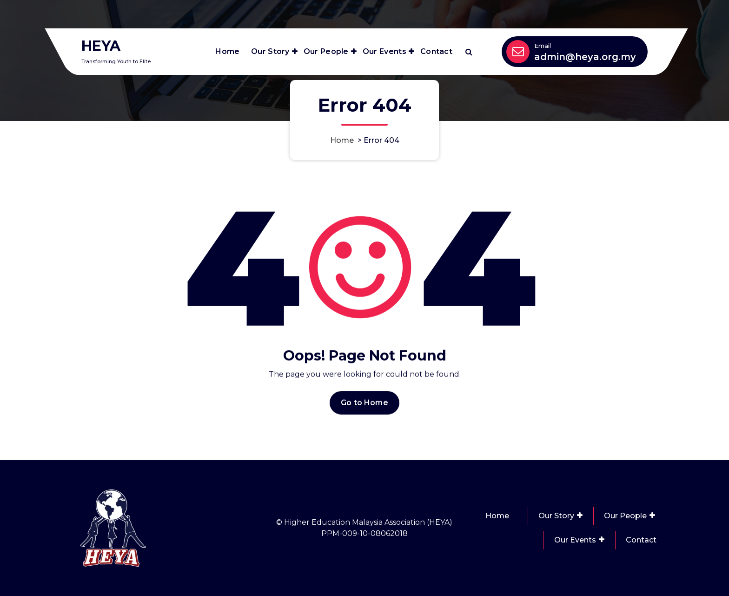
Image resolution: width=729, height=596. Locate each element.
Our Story (270, 51)
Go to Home (364, 411)
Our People (326, 51)
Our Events (384, 51)
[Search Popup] (469, 51)
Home (227, 51)
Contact (436, 51)
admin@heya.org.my (585, 56)
